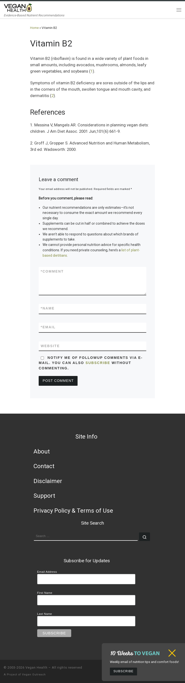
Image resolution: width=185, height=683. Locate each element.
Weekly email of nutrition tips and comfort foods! (144, 662)
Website (50, 346)
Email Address (47, 571)
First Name (44, 592)
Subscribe (123, 671)
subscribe (98, 363)
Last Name (44, 613)
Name (48, 308)
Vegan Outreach (34, 674)
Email (48, 327)
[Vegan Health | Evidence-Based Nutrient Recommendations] (18, 7)
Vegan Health (36, 667)
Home (34, 28)
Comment (52, 271)
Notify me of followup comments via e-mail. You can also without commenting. (91, 363)
